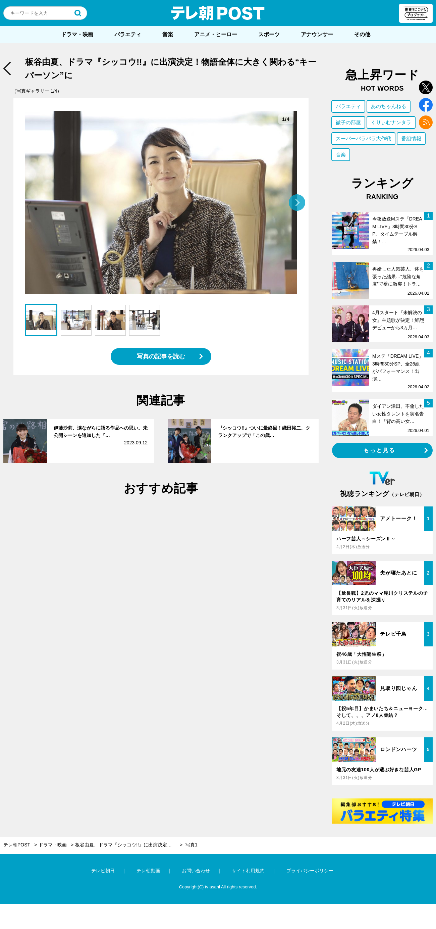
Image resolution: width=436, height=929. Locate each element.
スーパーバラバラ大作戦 (363, 138)
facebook (426, 105)
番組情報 (411, 138)
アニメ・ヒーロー (215, 34)
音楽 (167, 34)
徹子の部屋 (348, 122)
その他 (362, 34)
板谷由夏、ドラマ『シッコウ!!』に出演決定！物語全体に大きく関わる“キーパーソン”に (128, 844)
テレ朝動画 (148, 870)
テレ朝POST (218, 13)
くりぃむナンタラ (391, 122)
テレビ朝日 (103, 870)
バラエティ (127, 34)
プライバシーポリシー (309, 870)
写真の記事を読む (161, 356)
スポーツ (269, 34)
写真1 (191, 844)
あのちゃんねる (388, 106)
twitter (426, 87)
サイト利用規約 (248, 870)
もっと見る (380, 450)
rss (426, 122)
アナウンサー (317, 34)
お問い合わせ (196, 870)
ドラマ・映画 (77, 34)
